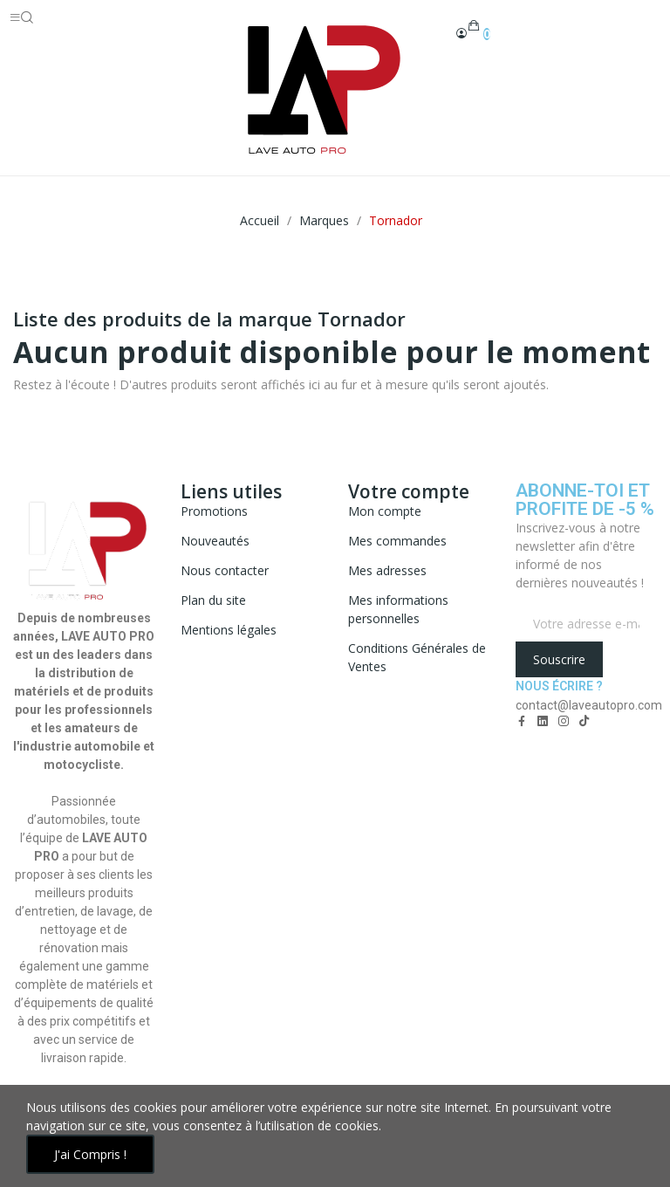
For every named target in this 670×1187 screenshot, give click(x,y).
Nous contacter (225, 570)
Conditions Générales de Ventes (417, 657)
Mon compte (384, 511)
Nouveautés (215, 540)
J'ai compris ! (90, 1154)
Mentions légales (229, 629)
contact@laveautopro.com (589, 705)
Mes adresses (387, 570)
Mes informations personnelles (398, 609)
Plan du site (213, 600)
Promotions (214, 511)
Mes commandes (397, 540)
